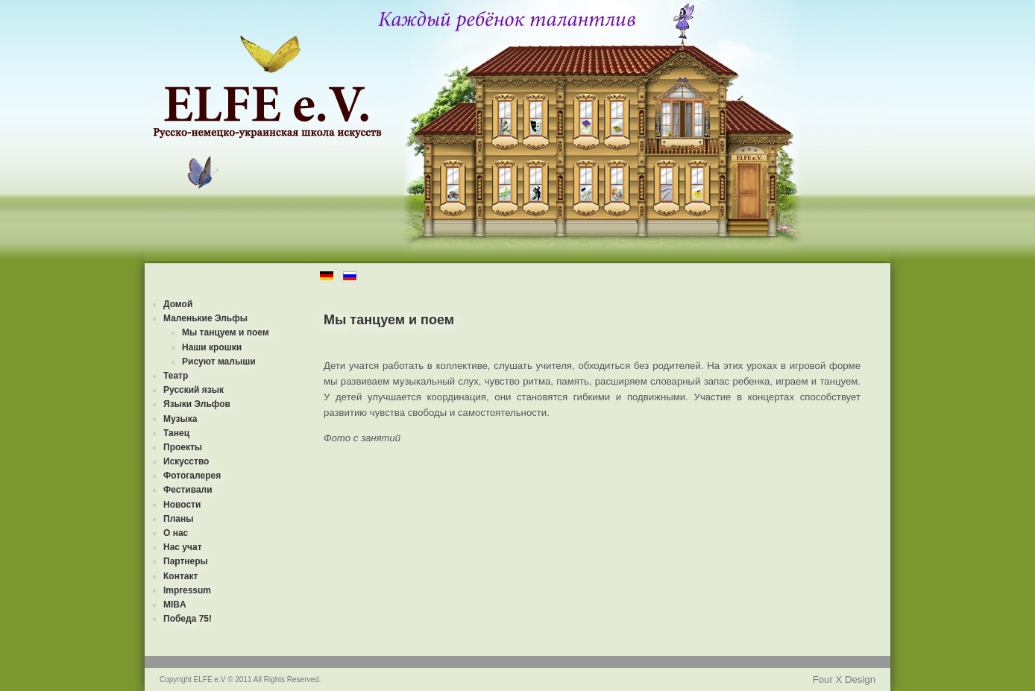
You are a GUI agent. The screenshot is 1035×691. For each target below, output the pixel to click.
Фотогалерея (192, 475)
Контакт (180, 576)
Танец (176, 433)
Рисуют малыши (219, 361)
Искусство (186, 461)
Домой (177, 304)
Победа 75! (187, 618)
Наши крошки (212, 347)
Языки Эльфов (196, 404)
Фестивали (188, 490)
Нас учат (182, 547)
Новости (182, 504)
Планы (178, 519)
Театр (175, 375)
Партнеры (185, 561)
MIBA (174, 604)
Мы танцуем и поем (225, 332)
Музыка (180, 419)
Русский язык (193, 390)
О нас (175, 533)
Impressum (187, 590)
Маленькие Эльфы (205, 318)
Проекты (182, 447)
